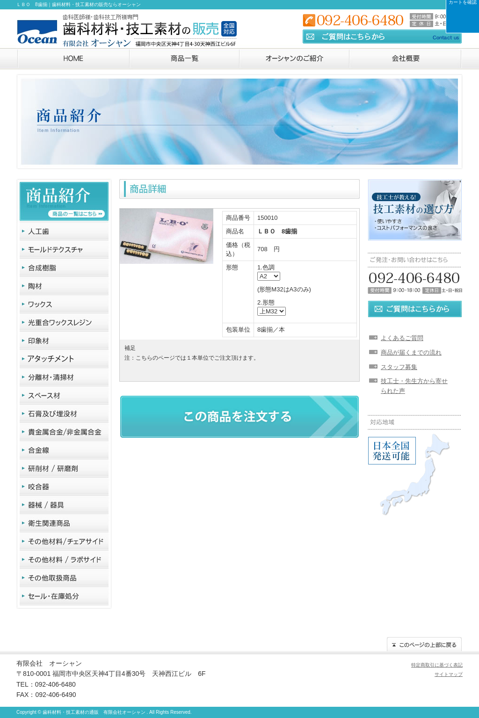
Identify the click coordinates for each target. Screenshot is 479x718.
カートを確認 (463, 2)
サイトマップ (449, 674)
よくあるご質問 (402, 337)
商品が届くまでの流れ (411, 352)
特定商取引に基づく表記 (437, 664)
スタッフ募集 (399, 366)
